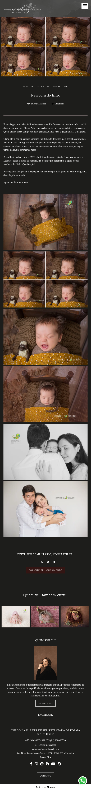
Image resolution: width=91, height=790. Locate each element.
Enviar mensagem (47, 745)
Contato (45, 775)
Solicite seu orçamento (45, 570)
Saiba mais (45, 703)
